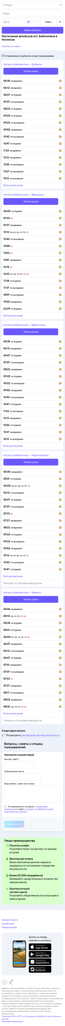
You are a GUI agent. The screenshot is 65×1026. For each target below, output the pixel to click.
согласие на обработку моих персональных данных (28, 810)
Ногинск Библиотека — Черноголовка (26, 455)
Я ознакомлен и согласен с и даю (28, 809)
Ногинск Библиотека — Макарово (23, 194)
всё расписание (13, 185)
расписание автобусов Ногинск (40, 735)
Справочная (8, 923)
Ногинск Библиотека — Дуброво (22, 64)
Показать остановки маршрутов (22, 583)
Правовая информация (12, 1021)
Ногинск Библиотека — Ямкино (22, 592)
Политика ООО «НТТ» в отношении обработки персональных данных (31, 1017)
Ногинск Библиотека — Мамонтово (24, 325)
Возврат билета (10, 919)
